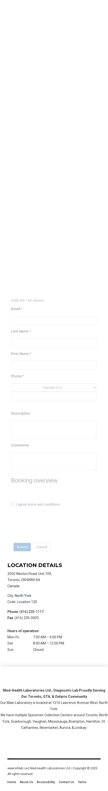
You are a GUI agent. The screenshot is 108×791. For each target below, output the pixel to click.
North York (23, 596)
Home (11, 782)
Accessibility (46, 782)
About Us (26, 782)
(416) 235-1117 (31, 612)
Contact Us (66, 782)
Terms (82, 782)
